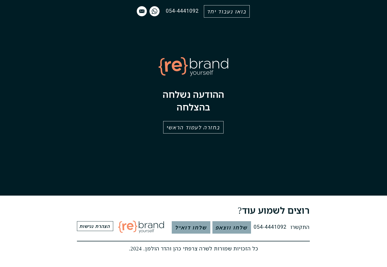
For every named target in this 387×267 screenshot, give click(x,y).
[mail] (142, 11)
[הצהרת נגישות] (95, 226)
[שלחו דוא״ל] (191, 227)
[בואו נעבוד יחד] (227, 11)
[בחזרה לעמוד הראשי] (193, 127)
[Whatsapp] (154, 11)
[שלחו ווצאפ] (231, 227)
